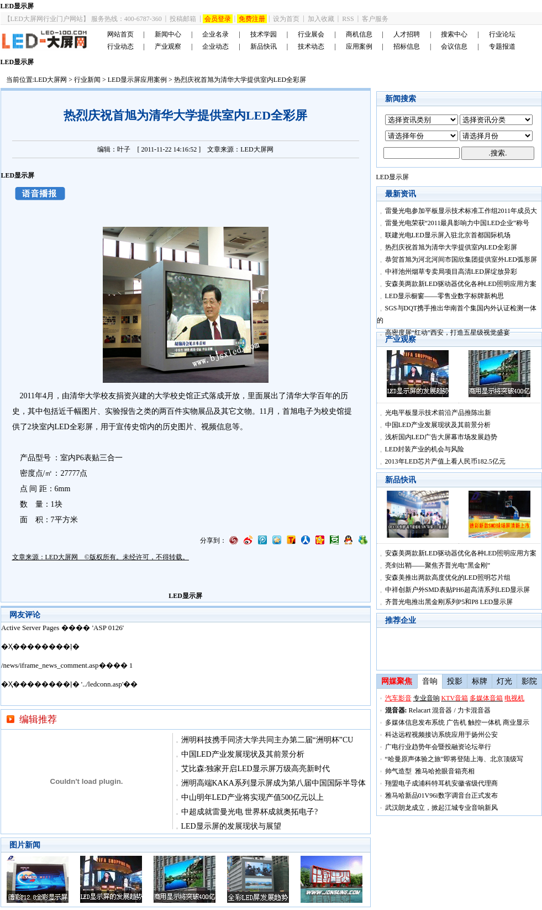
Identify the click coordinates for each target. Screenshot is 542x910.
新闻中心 (168, 34)
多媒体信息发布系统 (415, 722)
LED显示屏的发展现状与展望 (231, 826)
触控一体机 (484, 722)
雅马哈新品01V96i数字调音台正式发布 (441, 795)
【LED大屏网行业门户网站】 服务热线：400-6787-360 (83, 19)
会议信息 (454, 46)
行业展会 (311, 34)
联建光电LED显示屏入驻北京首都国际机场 (448, 235)
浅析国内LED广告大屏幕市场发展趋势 (441, 437)
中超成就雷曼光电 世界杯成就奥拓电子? (249, 812)
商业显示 (516, 722)
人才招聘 (406, 34)
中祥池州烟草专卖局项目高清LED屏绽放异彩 (451, 271)
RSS (348, 19)
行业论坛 (502, 34)
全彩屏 (81, 427)
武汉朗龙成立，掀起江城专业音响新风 (441, 808)
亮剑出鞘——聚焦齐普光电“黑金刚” (438, 565)
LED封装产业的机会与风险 (424, 449)
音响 (430, 681)
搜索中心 (454, 34)
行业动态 (120, 46)
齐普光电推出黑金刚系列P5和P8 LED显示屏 (449, 602)
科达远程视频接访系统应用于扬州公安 (441, 735)
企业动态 (215, 46)
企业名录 (215, 34)
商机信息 (359, 34)
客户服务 (375, 19)
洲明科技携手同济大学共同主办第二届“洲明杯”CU (267, 740)
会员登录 (217, 19)
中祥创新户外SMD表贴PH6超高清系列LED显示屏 (457, 590)
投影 (454, 681)
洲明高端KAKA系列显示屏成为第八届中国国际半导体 (273, 783)
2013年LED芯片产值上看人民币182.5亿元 (445, 461)
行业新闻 (87, 80)
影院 (529, 681)
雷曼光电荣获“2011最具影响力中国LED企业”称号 (457, 223)
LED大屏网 (50, 80)
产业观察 (168, 46)
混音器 (395, 710)
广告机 (456, 722)
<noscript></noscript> (185, 663)
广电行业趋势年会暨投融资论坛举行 (438, 747)
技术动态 (311, 46)
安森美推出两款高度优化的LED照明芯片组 (448, 577)
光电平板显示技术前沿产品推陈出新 (438, 413)
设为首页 (286, 19)
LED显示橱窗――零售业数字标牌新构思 (444, 296)
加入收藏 (321, 19)
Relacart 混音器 (430, 710)
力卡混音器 (474, 710)
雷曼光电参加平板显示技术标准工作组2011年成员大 (461, 211)
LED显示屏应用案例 (137, 80)
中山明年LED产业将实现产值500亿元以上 (252, 797)
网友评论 (24, 615)
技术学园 (263, 34)
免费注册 (252, 19)
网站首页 (120, 34)
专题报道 (502, 46)
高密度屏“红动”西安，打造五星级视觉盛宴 (448, 332)
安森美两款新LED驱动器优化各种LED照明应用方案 (461, 284)
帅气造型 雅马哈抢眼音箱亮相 (430, 771)
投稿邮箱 (183, 19)
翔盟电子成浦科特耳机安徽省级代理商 (441, 783)
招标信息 (406, 46)
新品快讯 (263, 46)
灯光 (504, 681)
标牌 (479, 681)
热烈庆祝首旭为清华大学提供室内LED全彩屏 (451, 247)
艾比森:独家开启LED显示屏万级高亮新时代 (255, 769)
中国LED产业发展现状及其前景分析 (242, 754)
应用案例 (359, 46)
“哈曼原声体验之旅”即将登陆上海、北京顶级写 (454, 759)
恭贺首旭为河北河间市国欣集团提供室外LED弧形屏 (461, 259)
